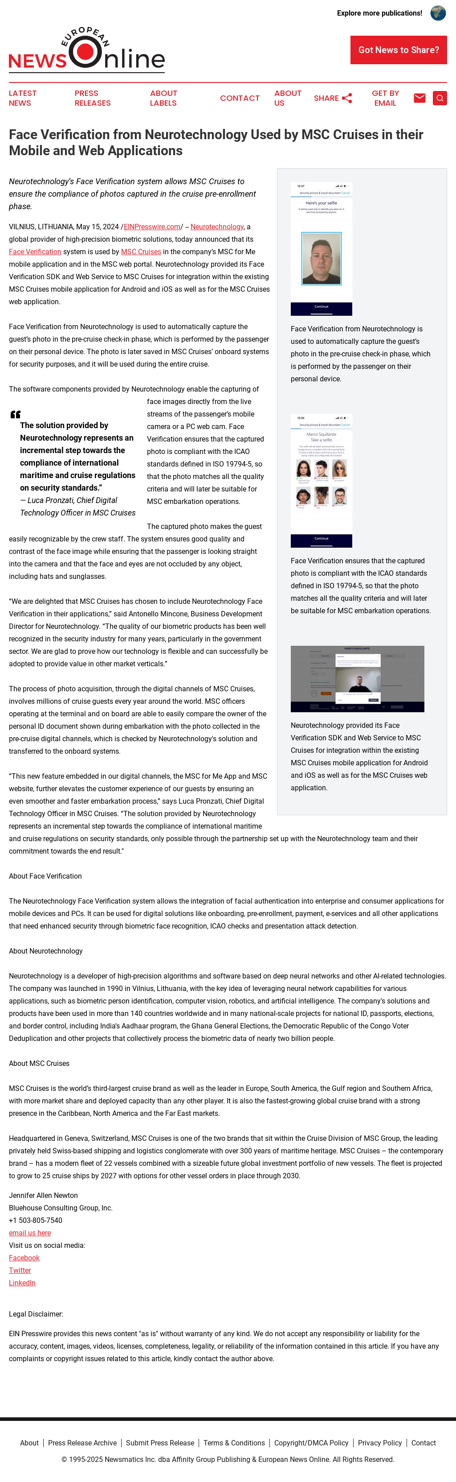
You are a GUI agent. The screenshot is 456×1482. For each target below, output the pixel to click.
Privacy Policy (380, 1443)
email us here (30, 1233)
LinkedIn (22, 1283)
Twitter (20, 1270)
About (29, 1443)
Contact (240, 98)
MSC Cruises (141, 252)
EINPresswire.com (152, 227)
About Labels (164, 98)
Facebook (24, 1258)
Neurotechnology (217, 227)
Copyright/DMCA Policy (311, 1443)
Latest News (23, 98)
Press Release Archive (82, 1443)
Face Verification (35, 252)
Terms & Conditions (234, 1443)
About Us (288, 98)
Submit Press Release (160, 1443)
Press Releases (93, 98)
